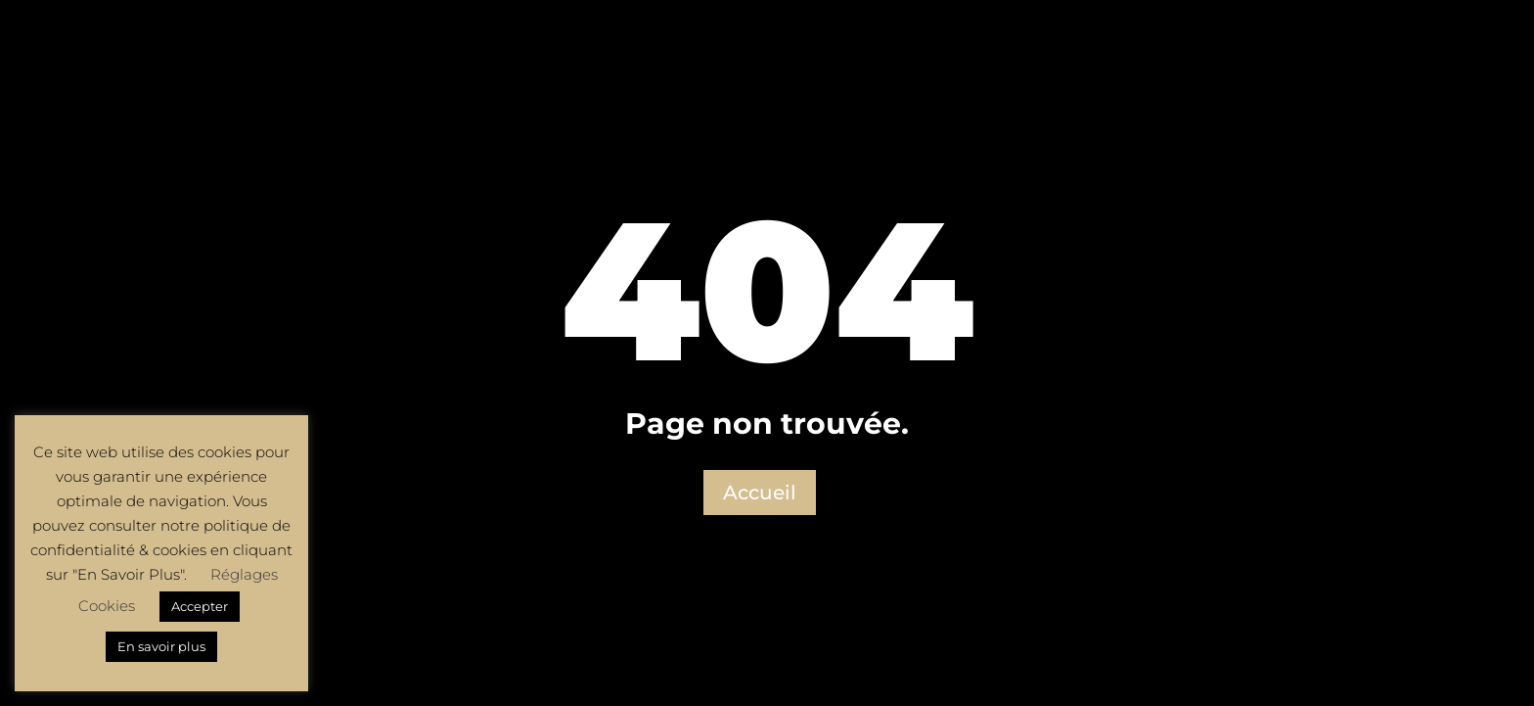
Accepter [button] (199, 606)
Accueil (759, 492)
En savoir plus (161, 646)
